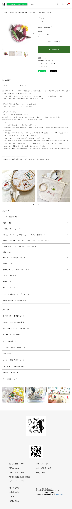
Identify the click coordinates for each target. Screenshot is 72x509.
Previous (5, 33)
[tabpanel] (18, 186)
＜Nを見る (5, 86)
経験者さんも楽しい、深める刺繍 (13, 322)
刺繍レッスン (7, 252)
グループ (34, 4)
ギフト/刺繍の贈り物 (9, 341)
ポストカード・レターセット (12, 288)
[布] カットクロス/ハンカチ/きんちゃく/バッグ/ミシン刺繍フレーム (24, 235)
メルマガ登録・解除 (43, 468)
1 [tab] (33, 204)
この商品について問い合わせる (47, 63)
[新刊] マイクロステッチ (10, 373)
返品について (42, 58)
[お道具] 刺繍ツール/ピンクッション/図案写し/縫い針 (19, 246)
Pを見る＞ (23, 86)
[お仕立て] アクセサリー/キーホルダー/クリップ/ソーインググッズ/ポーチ (26, 241)
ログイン (12, 496)
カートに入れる (54, 50)
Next (33, 33)
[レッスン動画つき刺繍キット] (12, 217)
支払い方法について (16, 472)
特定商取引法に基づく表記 (46, 61)
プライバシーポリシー (17, 481)
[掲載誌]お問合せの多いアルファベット (15, 300)
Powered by (49, 493)
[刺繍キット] (7, 223)
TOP (3, 12)
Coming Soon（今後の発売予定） (14, 366)
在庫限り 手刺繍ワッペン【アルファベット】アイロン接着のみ (35, 12)
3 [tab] (38, 204)
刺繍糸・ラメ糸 (8, 264)
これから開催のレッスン (10, 379)
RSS (37, 472)
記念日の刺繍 (7, 354)
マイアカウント (15, 488)
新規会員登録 (14, 492)
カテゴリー (21, 4)
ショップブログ (42, 463)
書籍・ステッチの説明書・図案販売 (14, 258)
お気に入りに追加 (54, 41)
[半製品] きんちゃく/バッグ (11, 229)
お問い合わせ (14, 501)
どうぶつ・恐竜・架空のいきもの (13, 360)
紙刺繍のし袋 (7, 281)
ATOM (42, 472)
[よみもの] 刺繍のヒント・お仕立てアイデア (17, 294)
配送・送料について (16, 463)
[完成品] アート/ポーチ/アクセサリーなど (16, 270)
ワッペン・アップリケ (12, 12)
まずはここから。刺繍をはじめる (13, 316)
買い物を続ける (43, 66)
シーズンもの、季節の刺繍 (11, 335)
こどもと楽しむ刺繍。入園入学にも (14, 347)
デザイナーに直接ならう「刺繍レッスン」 (16, 328)
